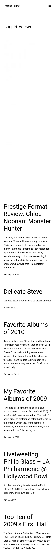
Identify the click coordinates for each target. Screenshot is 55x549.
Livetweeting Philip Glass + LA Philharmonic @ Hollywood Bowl (27, 465)
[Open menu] (49, 6)
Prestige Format (12, 6)
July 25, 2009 (10, 500)
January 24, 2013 (11, 274)
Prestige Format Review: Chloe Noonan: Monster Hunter (27, 217)
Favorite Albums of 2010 (26, 328)
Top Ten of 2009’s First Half (26, 520)
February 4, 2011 (11, 374)
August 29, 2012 (11, 308)
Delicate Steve (23, 291)
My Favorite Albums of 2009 (25, 395)
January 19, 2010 (11, 437)
